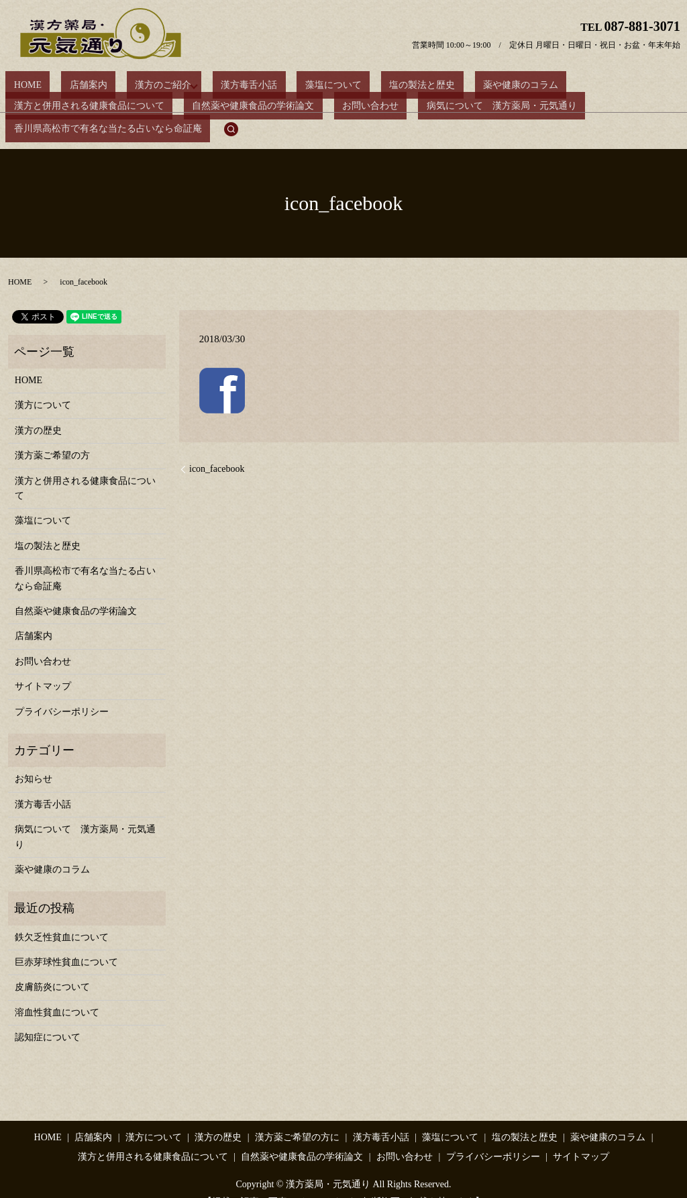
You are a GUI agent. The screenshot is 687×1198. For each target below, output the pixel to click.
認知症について (48, 1016)
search (578, 108)
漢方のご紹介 (121, 85)
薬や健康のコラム (424, 85)
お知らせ (33, 757)
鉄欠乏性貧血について (62, 916)
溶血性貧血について (57, 991)
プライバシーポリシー (62, 690)
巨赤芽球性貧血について (66, 941)
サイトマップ (43, 665)
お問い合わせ (167, 108)
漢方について (43, 384)
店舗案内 (63, 85)
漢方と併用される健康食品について (549, 85)
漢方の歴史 (38, 409)
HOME (19, 85)
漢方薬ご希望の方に (297, 1116)
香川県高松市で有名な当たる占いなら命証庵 (462, 108)
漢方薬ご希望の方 (52, 434)
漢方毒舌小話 (203, 85)
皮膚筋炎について (52, 966)
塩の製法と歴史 (343, 85)
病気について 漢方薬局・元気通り (282, 108)
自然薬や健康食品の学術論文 (66, 108)
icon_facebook (216, 447)
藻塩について (271, 85)
